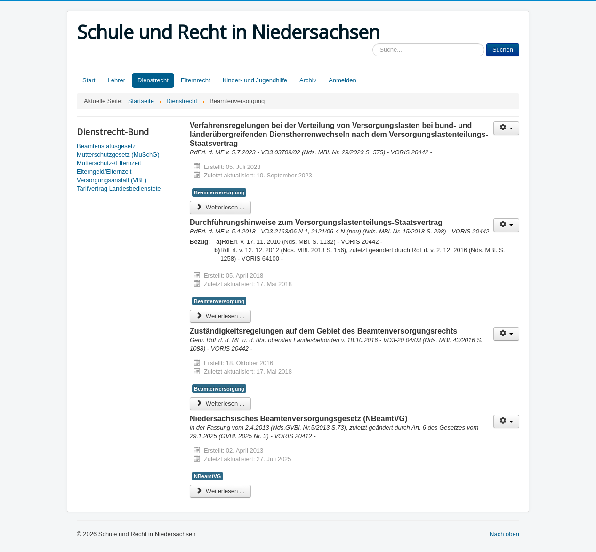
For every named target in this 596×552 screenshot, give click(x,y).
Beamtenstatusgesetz (106, 146)
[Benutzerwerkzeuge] (506, 128)
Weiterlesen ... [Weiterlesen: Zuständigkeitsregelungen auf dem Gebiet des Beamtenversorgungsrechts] (220, 403)
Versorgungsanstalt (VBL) (111, 180)
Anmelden (342, 80)
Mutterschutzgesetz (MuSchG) (118, 154)
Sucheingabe (372, 43)
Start (88, 80)
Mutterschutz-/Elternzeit (109, 163)
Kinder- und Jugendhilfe (255, 80)
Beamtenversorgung (219, 192)
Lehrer (116, 80)
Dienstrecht (153, 80)
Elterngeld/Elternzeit (104, 171)
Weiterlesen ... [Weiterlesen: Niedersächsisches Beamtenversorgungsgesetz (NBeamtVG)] (220, 491)
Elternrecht (195, 80)
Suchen (502, 49)
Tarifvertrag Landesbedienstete (119, 188)
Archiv (307, 80)
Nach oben (504, 533)
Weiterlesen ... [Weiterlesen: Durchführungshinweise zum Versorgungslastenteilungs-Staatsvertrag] (220, 316)
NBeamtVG (207, 476)
